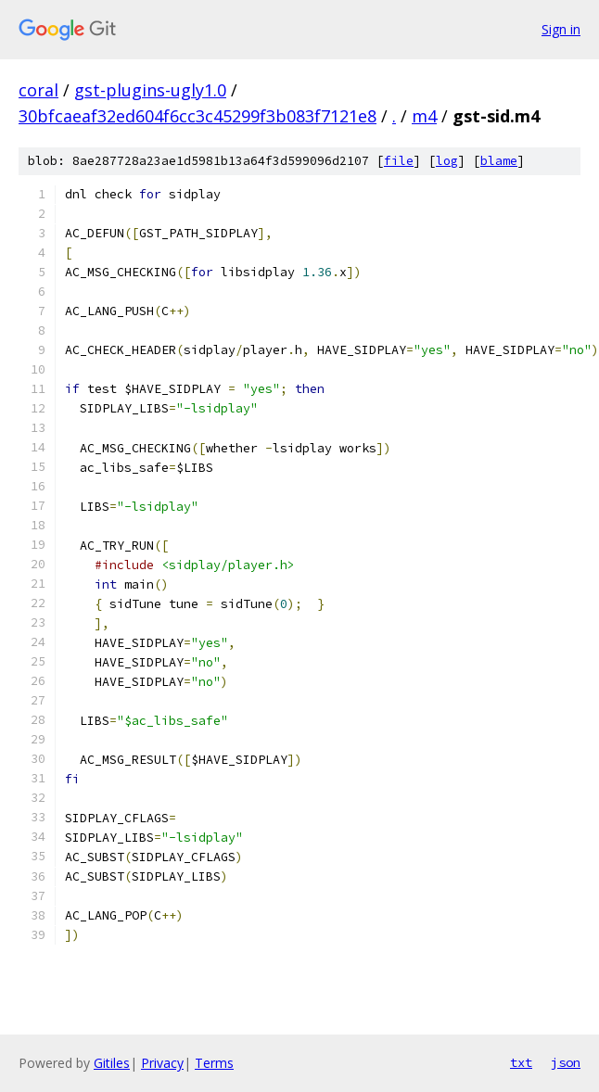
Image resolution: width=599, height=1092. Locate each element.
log (447, 161)
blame (498, 161)
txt (521, 1062)
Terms (214, 1063)
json (565, 1062)
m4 (424, 116)
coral (38, 90)
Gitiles (112, 1063)
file (399, 161)
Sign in (561, 29)
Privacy (162, 1063)
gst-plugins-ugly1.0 (150, 90)
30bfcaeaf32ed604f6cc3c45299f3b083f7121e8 (197, 116)
